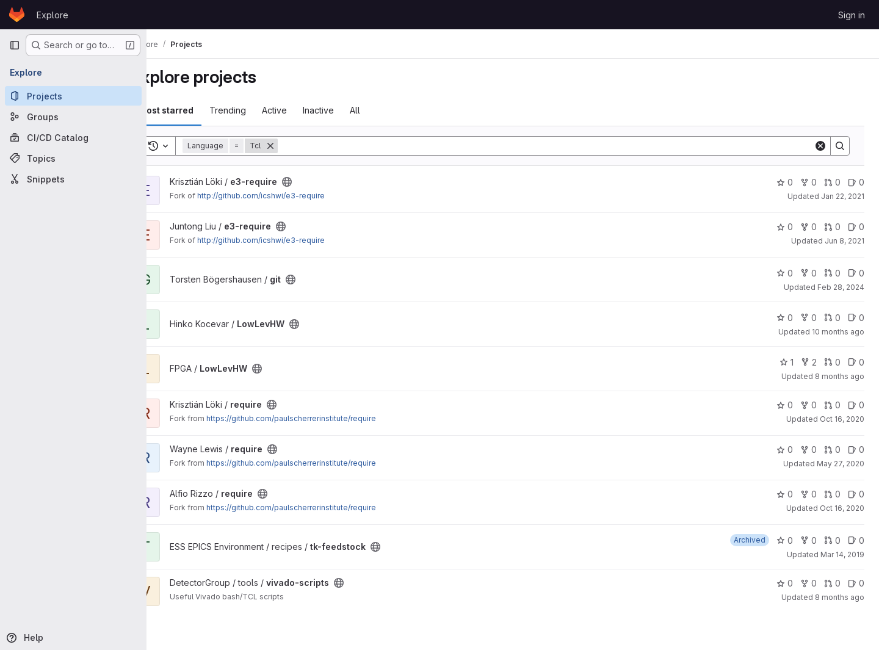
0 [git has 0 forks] (808, 273)
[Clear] (820, 146)
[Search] (561, 146)
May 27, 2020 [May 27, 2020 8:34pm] (840, 463)
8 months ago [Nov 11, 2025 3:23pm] (839, 376)
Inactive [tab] (348, 110)
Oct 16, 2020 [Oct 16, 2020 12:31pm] (842, 508)
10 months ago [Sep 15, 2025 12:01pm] (838, 331)
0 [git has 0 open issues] (856, 273)
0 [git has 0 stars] (784, 273)
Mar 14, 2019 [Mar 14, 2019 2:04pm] (842, 554)
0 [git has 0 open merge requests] (832, 273)
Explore (52, 15)
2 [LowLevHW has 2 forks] (809, 362)
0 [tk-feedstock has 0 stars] (784, 540)
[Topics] (73, 158)
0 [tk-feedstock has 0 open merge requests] (832, 540)
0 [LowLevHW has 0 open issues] (856, 317)
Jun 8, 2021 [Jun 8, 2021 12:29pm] (844, 240)
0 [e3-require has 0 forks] (808, 182)
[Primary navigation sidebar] (14, 45)
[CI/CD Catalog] (73, 137)
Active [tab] (304, 110)
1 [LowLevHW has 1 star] (787, 362)
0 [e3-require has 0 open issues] (856, 182)
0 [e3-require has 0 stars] (784, 182)
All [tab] (385, 110)
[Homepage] (17, 14)
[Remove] (301, 146)
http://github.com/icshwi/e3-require (291, 195)
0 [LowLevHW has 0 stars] (784, 317)
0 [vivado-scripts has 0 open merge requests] (832, 583)
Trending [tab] (258, 110)
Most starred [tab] (196, 110)
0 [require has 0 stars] (784, 405)
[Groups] (73, 116)
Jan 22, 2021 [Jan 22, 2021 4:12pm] (842, 196)
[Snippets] (73, 179)
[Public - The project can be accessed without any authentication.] (317, 182)
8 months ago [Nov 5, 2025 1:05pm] (839, 597)
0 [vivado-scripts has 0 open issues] (856, 583)
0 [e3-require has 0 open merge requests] (832, 182)
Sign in (851, 15)
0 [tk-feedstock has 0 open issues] (856, 540)
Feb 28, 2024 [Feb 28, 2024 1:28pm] (840, 287)
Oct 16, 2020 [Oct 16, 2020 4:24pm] (842, 419)
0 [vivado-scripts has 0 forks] (808, 583)
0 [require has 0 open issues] (856, 405)
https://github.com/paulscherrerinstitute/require (322, 418)
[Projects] (73, 96)
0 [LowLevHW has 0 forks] (808, 317)
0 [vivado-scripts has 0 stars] (784, 583)
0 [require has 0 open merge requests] (832, 405)
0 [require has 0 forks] (808, 405)
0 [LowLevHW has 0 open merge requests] (832, 317)
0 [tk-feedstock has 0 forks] (808, 540)
